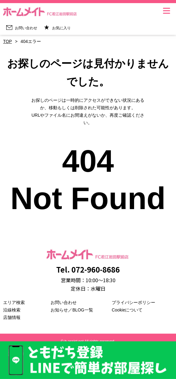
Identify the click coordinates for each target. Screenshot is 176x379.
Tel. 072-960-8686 (88, 269)
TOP (7, 41)
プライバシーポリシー (133, 302)
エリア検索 (14, 302)
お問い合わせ (64, 302)
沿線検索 (11, 309)
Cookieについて (127, 309)
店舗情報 (11, 317)
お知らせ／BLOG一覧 (72, 309)
